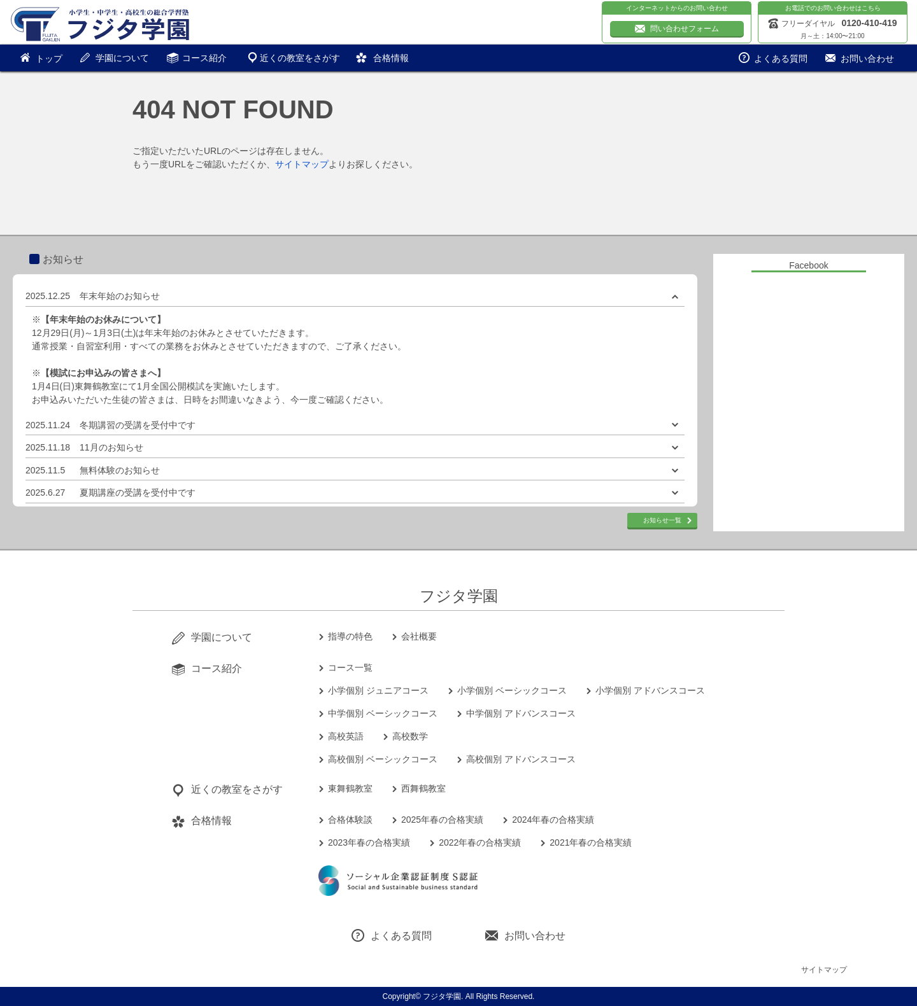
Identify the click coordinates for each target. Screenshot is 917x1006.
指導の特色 (350, 636)
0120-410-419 (869, 23)
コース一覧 (350, 667)
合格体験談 (350, 819)
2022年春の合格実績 (480, 842)
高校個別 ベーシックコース (382, 759)
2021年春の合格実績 (591, 842)
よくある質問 (401, 935)
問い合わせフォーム (684, 28)
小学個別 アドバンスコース (650, 690)
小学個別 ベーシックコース (512, 690)
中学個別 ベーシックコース (382, 713)
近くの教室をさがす (300, 58)
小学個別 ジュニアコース (378, 690)
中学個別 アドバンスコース (521, 713)
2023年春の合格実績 (369, 842)
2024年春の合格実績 (553, 819)
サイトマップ (302, 164)
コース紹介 (204, 58)
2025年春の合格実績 (442, 819)
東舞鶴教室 (350, 788)
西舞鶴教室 (423, 788)
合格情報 (391, 58)
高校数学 (410, 736)
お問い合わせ (534, 935)
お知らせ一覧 (662, 520)
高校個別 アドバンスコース (521, 759)
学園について (122, 58)
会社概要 (419, 636)
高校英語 (346, 736)
